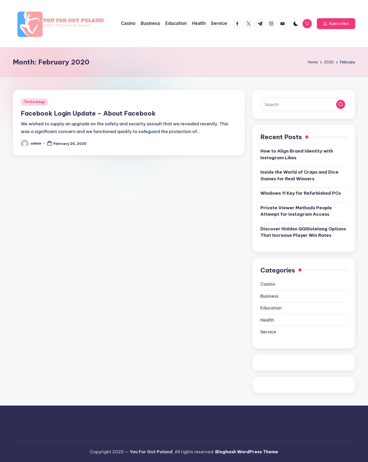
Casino (267, 284)
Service (268, 332)
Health (267, 320)
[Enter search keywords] (303, 104)
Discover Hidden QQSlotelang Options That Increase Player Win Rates (303, 232)
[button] (336, 23)
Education (271, 308)
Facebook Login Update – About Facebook (88, 113)
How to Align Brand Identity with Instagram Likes (296, 154)
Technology (34, 102)
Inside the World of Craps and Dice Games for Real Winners (299, 175)
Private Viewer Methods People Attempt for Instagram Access (296, 211)
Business (269, 296)
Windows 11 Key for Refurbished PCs (300, 193)
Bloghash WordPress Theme (246, 452)
